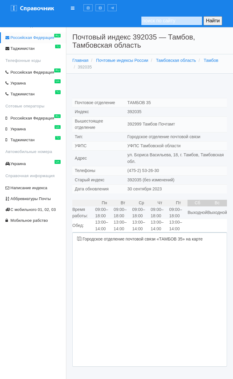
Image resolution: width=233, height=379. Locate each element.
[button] (88, 8)
